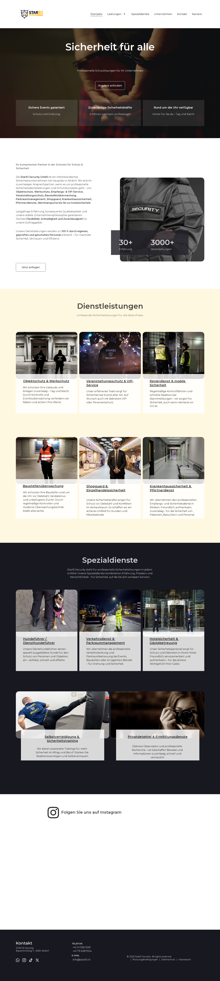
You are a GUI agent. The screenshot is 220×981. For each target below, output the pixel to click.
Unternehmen (163, 14)
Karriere (197, 14)
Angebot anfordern (110, 85)
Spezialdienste (140, 14)
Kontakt (182, 14)
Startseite (96, 14)
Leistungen (114, 14)
